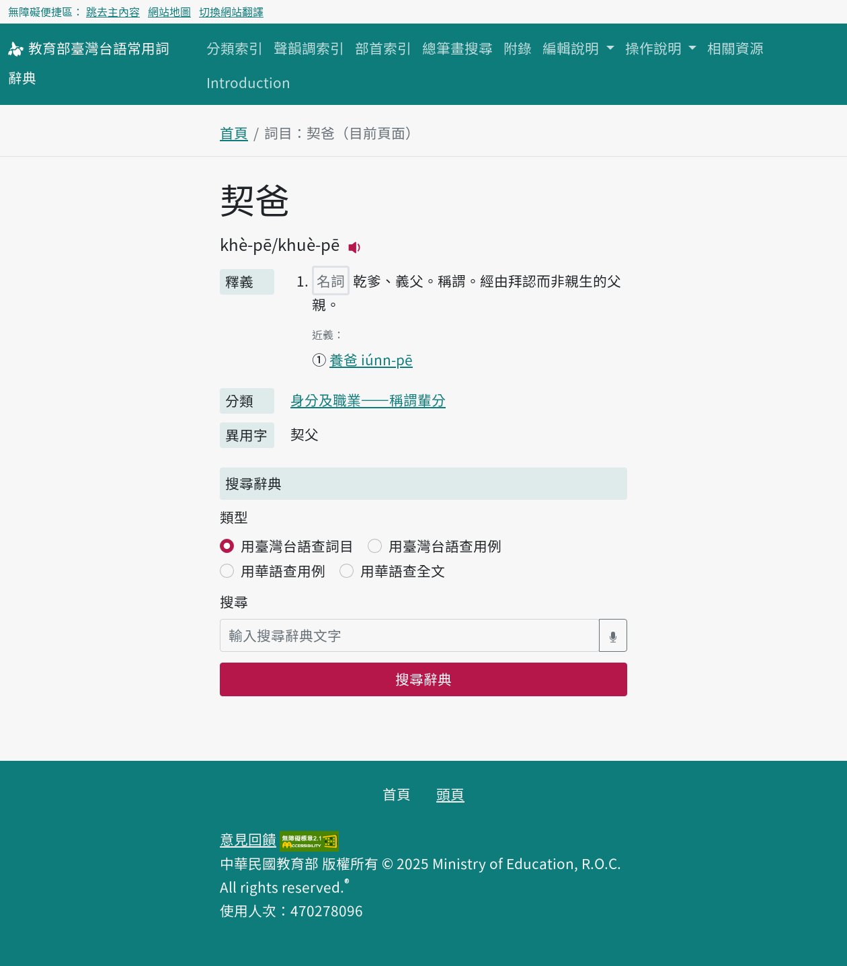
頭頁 (450, 794)
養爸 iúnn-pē (371, 359)
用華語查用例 (283, 570)
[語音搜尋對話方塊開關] (613, 635)
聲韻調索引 (309, 48)
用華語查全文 (402, 570)
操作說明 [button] (655, 48)
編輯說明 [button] (572, 48)
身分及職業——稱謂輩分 (368, 399)
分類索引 (234, 48)
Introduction (248, 82)
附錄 (517, 48)
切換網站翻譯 (231, 11)
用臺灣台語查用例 (445, 545)
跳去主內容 (113, 11)
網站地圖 (169, 11)
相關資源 (735, 48)
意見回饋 (248, 839)
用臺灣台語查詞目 (297, 545)
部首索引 (383, 48)
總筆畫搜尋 (457, 48)
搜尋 (234, 601)
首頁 (234, 132)
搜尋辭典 (423, 679)
